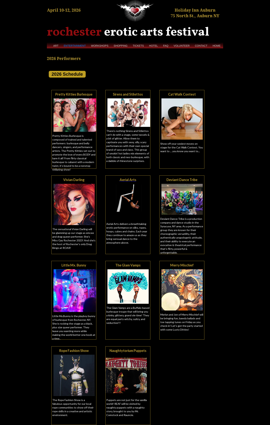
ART (55, 45)
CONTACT (201, 45)
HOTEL (153, 45)
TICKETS (138, 45)
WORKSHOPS (99, 45)
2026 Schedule (67, 74)
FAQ (165, 45)
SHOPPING (121, 45)
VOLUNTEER (182, 45)
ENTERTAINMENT (75, 45)
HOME (216, 45)
